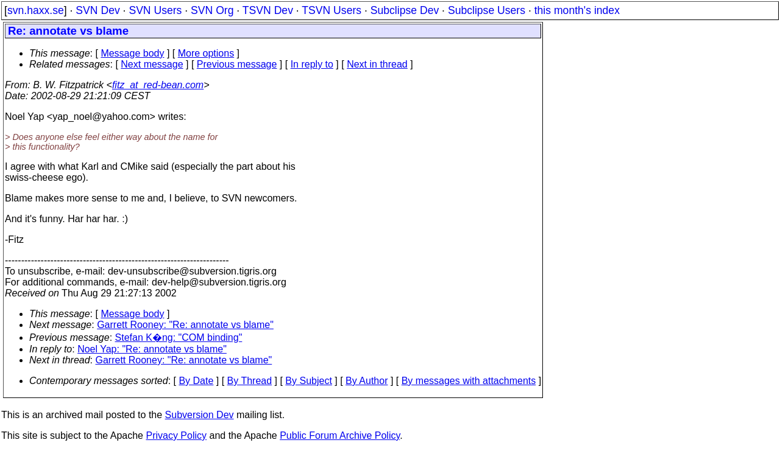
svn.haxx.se (35, 10)
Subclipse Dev (404, 10)
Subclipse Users (486, 10)
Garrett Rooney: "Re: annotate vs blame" (185, 325)
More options (206, 53)
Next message (152, 64)
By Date (196, 381)
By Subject (308, 381)
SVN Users (155, 10)
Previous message (237, 64)
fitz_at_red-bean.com (158, 85)
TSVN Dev (268, 10)
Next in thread (377, 64)
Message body (132, 53)
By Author (367, 381)
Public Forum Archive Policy (340, 435)
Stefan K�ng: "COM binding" (179, 337)
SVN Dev (97, 10)
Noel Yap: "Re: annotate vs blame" (152, 349)
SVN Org (212, 10)
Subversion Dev (199, 415)
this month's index (577, 10)
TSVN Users (331, 10)
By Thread (249, 381)
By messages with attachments (469, 381)
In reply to (312, 64)
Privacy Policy (176, 435)
